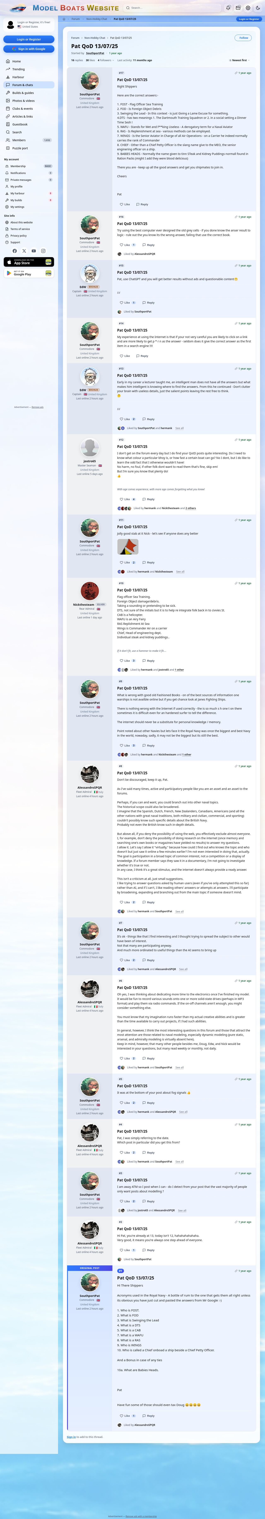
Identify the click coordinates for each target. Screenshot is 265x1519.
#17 (121, 72)
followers (106, 60)
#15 (121, 265)
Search (14, 132)
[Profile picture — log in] (10, 24)
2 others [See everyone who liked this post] (191, 508)
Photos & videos (20, 101)
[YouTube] (33, 251)
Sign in (71, 1437)
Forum (76, 19)
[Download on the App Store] (29, 262)
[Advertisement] (29, 342)
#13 (121, 368)
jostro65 (90, 461)
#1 (120, 1270)
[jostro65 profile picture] (89, 447)
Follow (244, 38)
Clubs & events (19, 108)
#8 (120, 766)
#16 (121, 216)
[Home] (64, 19)
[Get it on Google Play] (29, 273)
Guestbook (17, 124)
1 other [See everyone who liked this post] (179, 669)
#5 (120, 1079)
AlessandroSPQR (145, 254)
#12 (121, 439)
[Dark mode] (258, 8)
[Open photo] (128, 547)
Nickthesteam (170, 508)
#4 (120, 1124)
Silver (101, 604)
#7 (120, 922)
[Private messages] (238, 8)
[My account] (248, 8)
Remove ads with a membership (141, 1516)
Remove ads (37, 407)
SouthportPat (95, 53)
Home (13, 61)
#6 (120, 980)
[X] (24, 251)
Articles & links (19, 116)
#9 (120, 681)
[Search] (175, 8)
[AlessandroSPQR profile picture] (89, 773)
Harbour (15, 77)
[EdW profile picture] (89, 273)
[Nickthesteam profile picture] (89, 591)
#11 (121, 520)
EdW (83, 287)
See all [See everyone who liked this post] (180, 428)
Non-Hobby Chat (97, 19)
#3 (120, 1173)
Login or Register (29, 39)
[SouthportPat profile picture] (89, 80)
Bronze (93, 286)
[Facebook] (14, 251)
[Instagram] (43, 251)
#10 (121, 583)
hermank (166, 428)
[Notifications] (228, 8)
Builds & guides (20, 93)
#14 (121, 323)
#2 (120, 1221)
